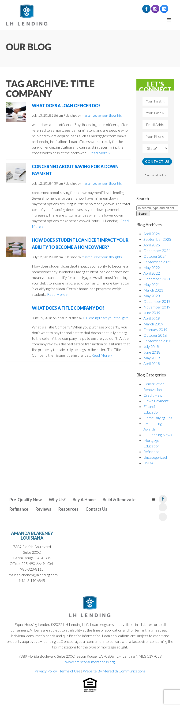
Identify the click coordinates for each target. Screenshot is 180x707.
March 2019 (153, 324)
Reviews (43, 509)
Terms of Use (70, 671)
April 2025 (151, 245)
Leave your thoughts (107, 115)
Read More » (99, 152)
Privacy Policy (46, 671)
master (87, 115)
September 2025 (157, 239)
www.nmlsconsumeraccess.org (90, 662)
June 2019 (151, 312)
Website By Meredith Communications (114, 671)
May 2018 (151, 357)
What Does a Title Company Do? (68, 308)
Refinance (151, 451)
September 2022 (157, 262)
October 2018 (155, 335)
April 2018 (151, 363)
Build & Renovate (119, 499)
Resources (68, 509)
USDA (148, 463)
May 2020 (151, 295)
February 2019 (155, 329)
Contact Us (96, 509)
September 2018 (157, 341)
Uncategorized (155, 457)
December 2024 (156, 250)
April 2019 (151, 318)
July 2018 (151, 346)
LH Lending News (157, 434)
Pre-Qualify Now (25, 499)
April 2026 (151, 233)
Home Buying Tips (157, 417)
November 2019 (156, 307)
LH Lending (90, 318)
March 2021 (153, 290)
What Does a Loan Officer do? (66, 105)
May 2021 (151, 284)
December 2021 (156, 278)
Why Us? (57, 499)
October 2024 (155, 256)
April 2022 (151, 273)
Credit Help (152, 395)
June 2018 (151, 352)
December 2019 (156, 301)
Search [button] (143, 213)
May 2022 (151, 267)
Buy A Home (84, 499)
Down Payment (156, 401)
